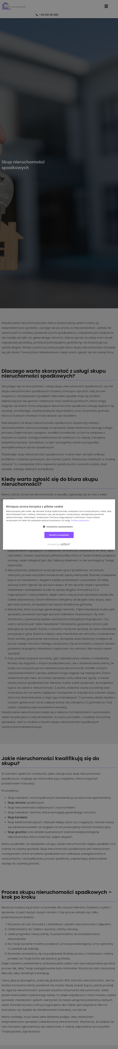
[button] (59, 526)
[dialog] (59, 524)
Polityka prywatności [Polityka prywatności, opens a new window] (80, 520)
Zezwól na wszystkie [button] (59, 535)
